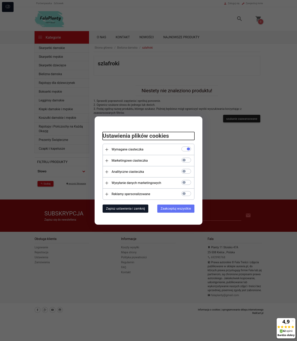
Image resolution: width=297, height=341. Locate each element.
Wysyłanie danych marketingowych (136, 183)
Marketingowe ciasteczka (130, 160)
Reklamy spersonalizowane (131, 194)
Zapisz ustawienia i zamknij (125, 208)
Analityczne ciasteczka (128, 172)
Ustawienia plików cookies (136, 136)
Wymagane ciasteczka (128, 149)
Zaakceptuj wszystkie (176, 208)
